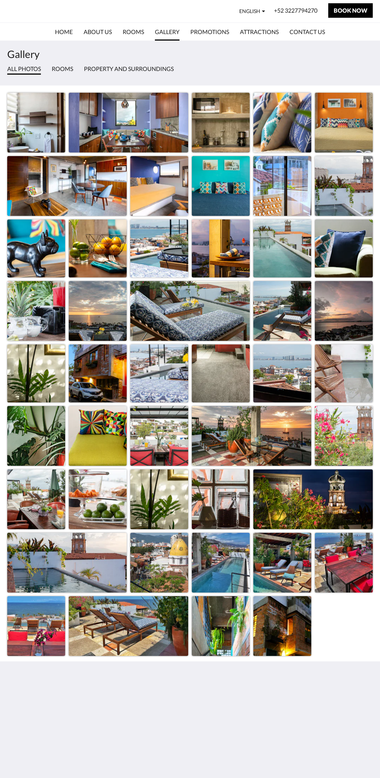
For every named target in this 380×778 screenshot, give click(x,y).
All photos (24, 68)
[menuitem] (64, 32)
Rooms (62, 68)
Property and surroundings (129, 68)
